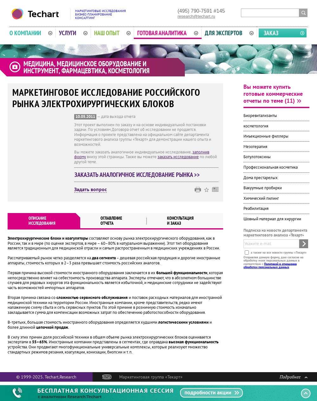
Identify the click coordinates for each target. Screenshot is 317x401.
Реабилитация (255, 208)
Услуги (73, 33)
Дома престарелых (260, 177)
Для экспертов (229, 33)
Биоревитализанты (260, 115)
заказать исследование (178, 156)
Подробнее (293, 377)
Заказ (271, 33)
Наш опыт (112, 33)
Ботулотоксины (257, 156)
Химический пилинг (261, 198)
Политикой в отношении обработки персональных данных (270, 265)
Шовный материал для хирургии (272, 219)
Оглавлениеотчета (111, 220)
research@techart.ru (196, 16)
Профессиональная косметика (270, 167)
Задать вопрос (90, 189)
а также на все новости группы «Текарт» (278, 252)
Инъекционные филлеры (265, 136)
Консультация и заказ (180, 220)
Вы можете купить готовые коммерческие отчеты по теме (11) (273, 93)
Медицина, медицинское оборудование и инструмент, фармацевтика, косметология (86, 67)
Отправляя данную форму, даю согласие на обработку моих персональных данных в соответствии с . (273, 262)
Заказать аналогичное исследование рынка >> (137, 175)
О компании (31, 33)
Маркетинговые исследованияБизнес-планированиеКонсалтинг (100, 14)
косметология (255, 126)
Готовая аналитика (167, 33)
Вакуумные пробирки (262, 188)
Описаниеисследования (42, 220)
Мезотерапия (255, 146)
